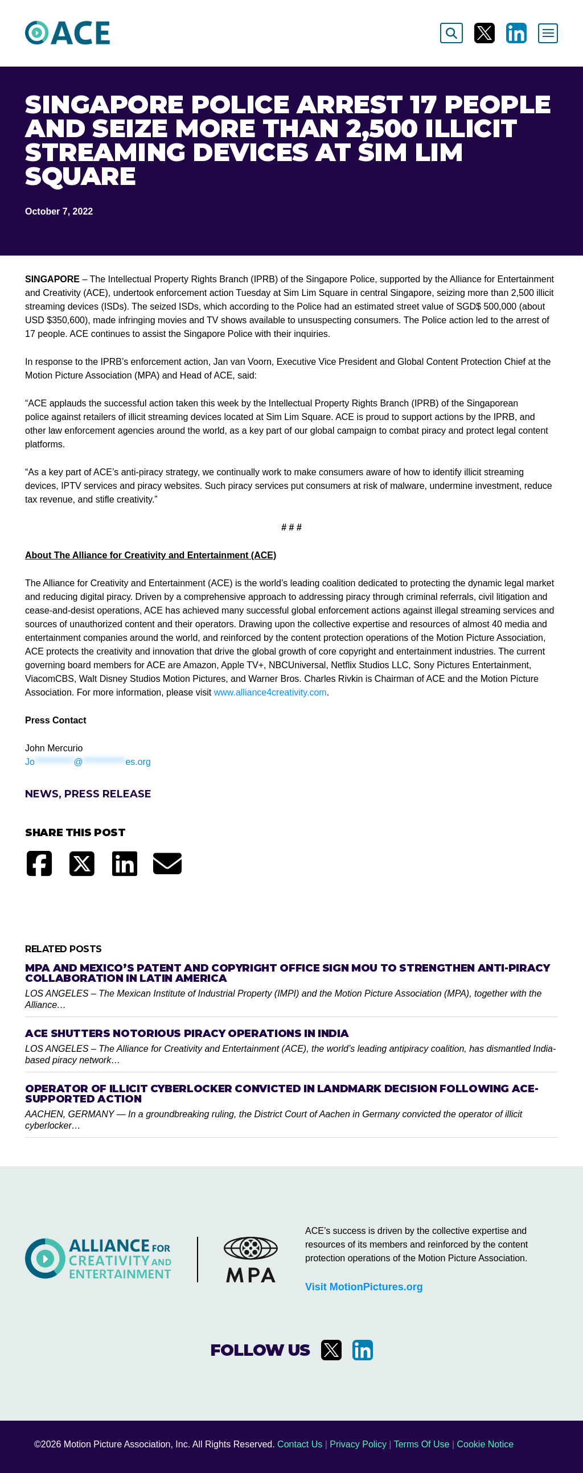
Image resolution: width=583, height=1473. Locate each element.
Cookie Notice (485, 1444)
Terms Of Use (422, 1444)
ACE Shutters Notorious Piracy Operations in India (186, 1033)
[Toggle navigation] (548, 33)
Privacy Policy (358, 1444)
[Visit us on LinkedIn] (516, 33)
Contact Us (299, 1444)
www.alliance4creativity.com (270, 692)
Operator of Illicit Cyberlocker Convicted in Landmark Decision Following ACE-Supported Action (281, 1094)
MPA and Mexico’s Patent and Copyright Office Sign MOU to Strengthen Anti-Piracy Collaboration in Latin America (287, 973)
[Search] (451, 33)
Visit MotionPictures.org (364, 1287)
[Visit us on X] (484, 33)
